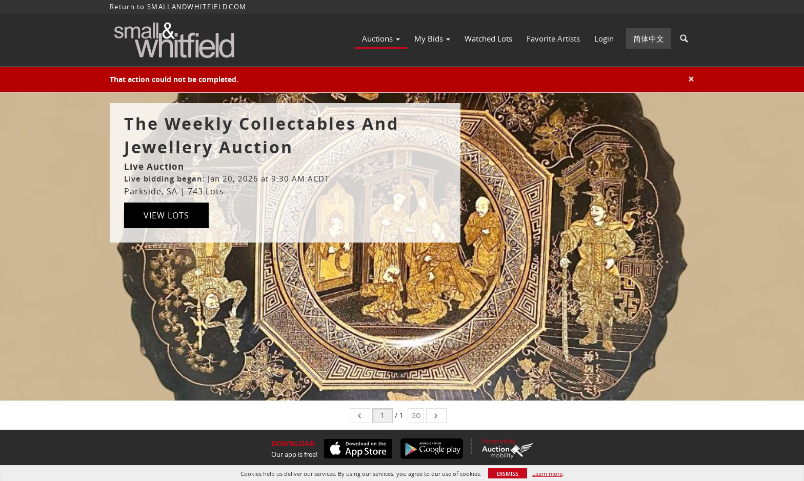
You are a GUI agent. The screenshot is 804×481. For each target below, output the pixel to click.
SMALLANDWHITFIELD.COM (196, 6)
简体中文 (648, 38)
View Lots (166, 215)
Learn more (547, 473)
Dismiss (507, 473)
